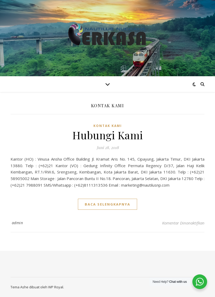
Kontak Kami (107, 126)
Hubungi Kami (107, 135)
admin (17, 222)
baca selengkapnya (107, 204)
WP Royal (55, 287)
